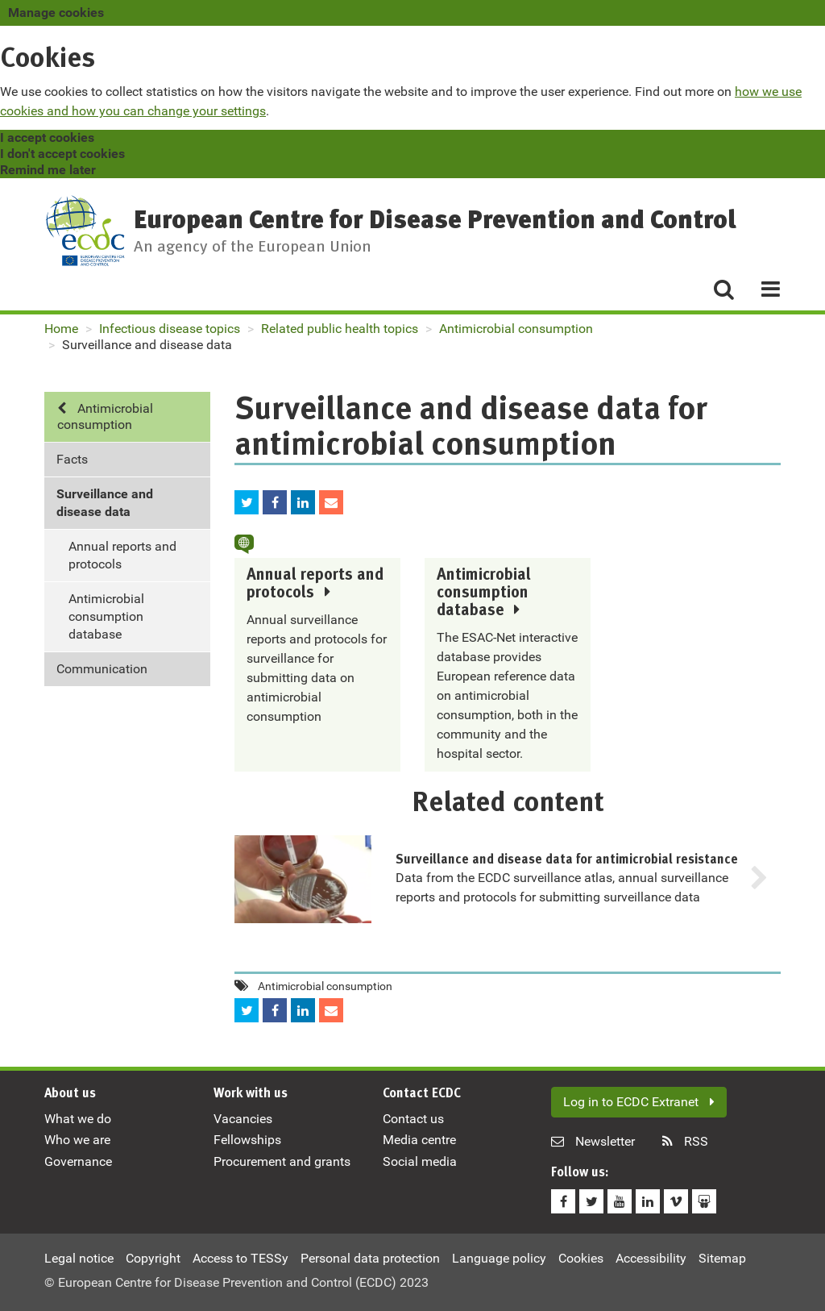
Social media (420, 1161)
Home (61, 328)
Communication (101, 668)
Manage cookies (56, 12)
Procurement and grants (282, 1161)
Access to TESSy (240, 1258)
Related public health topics (339, 328)
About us (70, 1094)
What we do (77, 1118)
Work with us (251, 1094)
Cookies (580, 1258)
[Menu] (764, 288)
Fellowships (247, 1139)
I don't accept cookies (62, 153)
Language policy (499, 1258)
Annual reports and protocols (122, 555)
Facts (72, 459)
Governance (78, 1161)
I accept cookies (47, 137)
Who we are (77, 1139)
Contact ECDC (422, 1094)
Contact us (413, 1118)
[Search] (724, 288)
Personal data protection (370, 1258)
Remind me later (48, 169)
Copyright (153, 1258)
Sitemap (722, 1258)
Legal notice (79, 1258)
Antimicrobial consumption (516, 328)
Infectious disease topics (169, 328)
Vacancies (243, 1118)
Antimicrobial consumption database (106, 616)
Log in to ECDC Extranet (639, 1101)
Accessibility (651, 1258)
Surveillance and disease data (104, 502)
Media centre (419, 1139)
